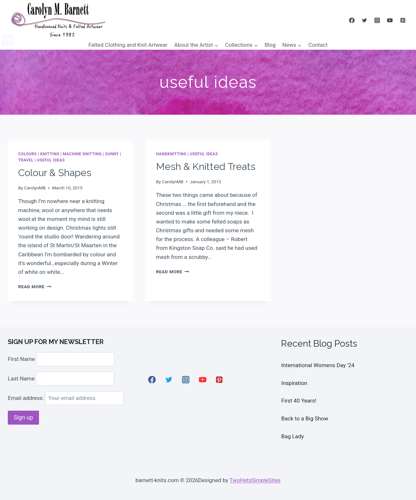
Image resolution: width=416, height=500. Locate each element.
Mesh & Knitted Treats (205, 166)
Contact (318, 45)
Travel (25, 160)
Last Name (21, 378)
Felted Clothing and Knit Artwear (128, 45)
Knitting (49, 154)
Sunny (112, 154)
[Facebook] (352, 20)
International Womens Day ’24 (317, 365)
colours (27, 154)
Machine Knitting (82, 154)
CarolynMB (35, 187)
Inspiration (294, 383)
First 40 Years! (298, 400)
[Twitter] (364, 20)
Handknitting (171, 154)
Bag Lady (292, 436)
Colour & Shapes (54, 172)
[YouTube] (390, 20)
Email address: (66, 398)
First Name (21, 359)
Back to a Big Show (304, 418)
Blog (270, 45)
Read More (34, 286)
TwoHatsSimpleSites (254, 480)
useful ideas (51, 160)
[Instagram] (377, 20)
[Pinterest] (402, 20)
